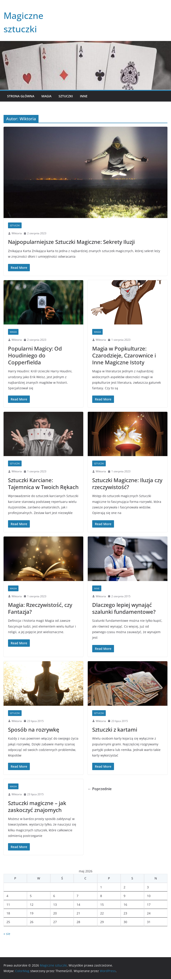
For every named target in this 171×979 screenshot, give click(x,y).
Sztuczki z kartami (114, 729)
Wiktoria (17, 233)
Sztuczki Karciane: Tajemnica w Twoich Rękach (43, 483)
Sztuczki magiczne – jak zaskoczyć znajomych (37, 806)
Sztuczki (66, 96)
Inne (84, 96)
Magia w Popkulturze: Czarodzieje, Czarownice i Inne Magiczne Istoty (124, 355)
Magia (46, 96)
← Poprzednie (100, 788)
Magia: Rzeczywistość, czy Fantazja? (40, 608)
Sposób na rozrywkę (33, 729)
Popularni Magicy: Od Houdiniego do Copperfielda (35, 355)
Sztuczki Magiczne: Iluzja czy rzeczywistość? (127, 483)
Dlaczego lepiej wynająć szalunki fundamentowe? (124, 608)
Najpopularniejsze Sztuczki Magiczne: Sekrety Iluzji (71, 241)
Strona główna (20, 96)
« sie (7, 934)
